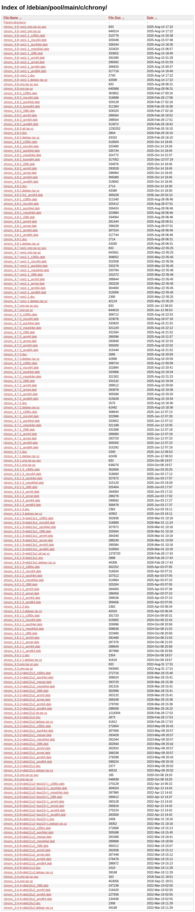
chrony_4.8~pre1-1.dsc (19, 75)
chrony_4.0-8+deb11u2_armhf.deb (27, 850)
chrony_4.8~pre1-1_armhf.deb (24, 57)
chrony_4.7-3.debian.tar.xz (22, 358)
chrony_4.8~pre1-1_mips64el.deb (26, 49)
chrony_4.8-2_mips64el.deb (22, 155)
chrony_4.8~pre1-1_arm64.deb (25, 66)
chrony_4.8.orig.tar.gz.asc (21, 84)
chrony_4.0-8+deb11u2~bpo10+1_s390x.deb (34, 783)
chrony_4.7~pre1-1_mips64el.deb (26, 270)
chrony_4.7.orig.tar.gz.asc (21, 305)
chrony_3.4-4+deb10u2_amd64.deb (28, 899)
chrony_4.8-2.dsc (15, 186)
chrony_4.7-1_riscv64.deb (21, 416)
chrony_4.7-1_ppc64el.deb (22, 420)
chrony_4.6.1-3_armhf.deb (21, 491)
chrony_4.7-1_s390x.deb (20, 412)
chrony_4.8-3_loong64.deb (22, 106)
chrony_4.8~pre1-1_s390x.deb (24, 35)
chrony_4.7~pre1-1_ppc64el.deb (26, 265)
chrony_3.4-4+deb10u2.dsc (22, 903)
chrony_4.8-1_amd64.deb (21, 235)
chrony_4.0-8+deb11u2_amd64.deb (28, 863)
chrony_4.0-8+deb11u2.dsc (22, 867)
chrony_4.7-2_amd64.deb (21, 398)
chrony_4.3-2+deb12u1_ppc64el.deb (28, 730)
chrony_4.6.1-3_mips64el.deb (24, 482)
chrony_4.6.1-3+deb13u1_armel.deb (28, 540)
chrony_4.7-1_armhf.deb (20, 434)
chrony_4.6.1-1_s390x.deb (22, 615)
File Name (11, 17)
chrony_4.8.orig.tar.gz (18, 88)
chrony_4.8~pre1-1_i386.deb (23, 53)
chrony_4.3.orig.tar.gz (18, 668)
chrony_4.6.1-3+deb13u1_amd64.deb (29, 549)
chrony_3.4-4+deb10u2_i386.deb (26, 885)
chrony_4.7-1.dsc (15, 451)
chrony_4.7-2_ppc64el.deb (22, 372)
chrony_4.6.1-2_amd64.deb (22, 602)
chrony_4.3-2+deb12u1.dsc (22, 766)
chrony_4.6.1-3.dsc (17, 509)
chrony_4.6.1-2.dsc (17, 606)
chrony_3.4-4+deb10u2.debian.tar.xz (28, 907)
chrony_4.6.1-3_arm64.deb (22, 500)
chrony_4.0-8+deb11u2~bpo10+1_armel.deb (34, 806)
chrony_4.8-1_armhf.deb (20, 221)
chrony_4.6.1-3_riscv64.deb (22, 474)
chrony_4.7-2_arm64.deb (21, 394)
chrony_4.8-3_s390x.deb (20, 93)
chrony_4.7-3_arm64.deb (21, 345)
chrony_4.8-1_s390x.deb (20, 199)
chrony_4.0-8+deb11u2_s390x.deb (27, 828)
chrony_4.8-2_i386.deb (19, 164)
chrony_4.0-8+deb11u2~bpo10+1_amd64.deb (35, 814)
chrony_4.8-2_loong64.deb (22, 159)
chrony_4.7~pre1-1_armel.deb (24, 283)
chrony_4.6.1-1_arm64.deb (22, 646)
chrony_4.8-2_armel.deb (20, 172)
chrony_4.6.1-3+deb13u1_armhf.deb (28, 535)
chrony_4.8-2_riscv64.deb (21, 146)
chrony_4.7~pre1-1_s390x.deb (24, 257)
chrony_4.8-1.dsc (15, 239)
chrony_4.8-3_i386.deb (19, 110)
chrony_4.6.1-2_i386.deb (20, 584)
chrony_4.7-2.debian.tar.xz (22, 407)
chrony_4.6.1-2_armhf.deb (21, 589)
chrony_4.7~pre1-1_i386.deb (23, 274)
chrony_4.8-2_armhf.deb (20, 168)
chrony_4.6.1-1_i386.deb (20, 633)
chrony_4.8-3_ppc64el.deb (22, 102)
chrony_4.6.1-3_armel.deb (21, 496)
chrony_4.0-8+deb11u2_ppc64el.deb (28, 832)
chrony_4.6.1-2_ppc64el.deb (23, 575)
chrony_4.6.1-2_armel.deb (21, 593)
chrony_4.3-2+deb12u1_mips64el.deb (29, 739)
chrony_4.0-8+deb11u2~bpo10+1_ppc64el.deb (35, 788)
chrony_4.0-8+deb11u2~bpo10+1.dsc (29, 819)
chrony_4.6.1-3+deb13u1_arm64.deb (29, 544)
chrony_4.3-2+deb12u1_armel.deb (27, 752)
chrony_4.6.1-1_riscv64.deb (22, 620)
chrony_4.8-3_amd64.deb (21, 124)
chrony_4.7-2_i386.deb (19, 381)
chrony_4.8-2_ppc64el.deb (22, 150)
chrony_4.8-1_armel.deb (20, 226)
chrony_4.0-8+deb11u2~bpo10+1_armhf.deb (34, 801)
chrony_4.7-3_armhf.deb (20, 336)
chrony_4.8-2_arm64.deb (21, 177)
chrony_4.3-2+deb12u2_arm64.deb (27, 704)
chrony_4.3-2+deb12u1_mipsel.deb (27, 735)
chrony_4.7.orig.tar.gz (18, 310)
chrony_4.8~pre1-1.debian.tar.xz (25, 80)
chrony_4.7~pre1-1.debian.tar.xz (25, 301)
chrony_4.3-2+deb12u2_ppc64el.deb (28, 677)
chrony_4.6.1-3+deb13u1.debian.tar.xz (30, 562)
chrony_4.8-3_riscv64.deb (21, 97)
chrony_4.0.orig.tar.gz (18, 779)
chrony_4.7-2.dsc (15, 403)
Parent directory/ (15, 22)
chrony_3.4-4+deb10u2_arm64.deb (27, 894)
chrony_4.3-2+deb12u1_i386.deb (26, 744)
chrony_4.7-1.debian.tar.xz (22, 456)
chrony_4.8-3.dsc (15, 133)
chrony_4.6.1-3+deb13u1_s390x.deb (28, 518)
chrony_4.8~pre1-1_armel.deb (24, 62)
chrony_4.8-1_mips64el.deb (22, 212)
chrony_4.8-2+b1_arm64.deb (23, 195)
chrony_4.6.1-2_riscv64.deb (22, 571)
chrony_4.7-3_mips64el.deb (22, 328)
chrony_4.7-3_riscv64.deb (21, 319)
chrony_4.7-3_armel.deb (20, 341)
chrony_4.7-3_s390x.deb (20, 314)
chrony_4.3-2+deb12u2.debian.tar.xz (28, 721)
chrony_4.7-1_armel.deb (20, 438)
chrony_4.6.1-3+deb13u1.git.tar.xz (27, 553)
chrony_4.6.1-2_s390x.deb (22, 567)
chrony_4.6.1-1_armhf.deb (21, 637)
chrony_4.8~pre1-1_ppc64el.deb (26, 44)
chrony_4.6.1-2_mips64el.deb (24, 580)
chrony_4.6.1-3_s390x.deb (22, 469)
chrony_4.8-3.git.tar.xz (19, 128)
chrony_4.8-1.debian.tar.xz (22, 243)
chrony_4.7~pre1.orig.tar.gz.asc (25, 248)
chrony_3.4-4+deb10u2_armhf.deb (27, 890)
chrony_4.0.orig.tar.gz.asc (21, 775)
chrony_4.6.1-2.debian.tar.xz (23, 611)
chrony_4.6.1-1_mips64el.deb (24, 628)
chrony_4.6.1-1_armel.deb (21, 642)
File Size (115, 17)
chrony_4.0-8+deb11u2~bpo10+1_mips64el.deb (36, 792)
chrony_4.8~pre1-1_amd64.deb (25, 71)
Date (150, 17)
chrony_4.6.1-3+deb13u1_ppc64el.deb (30, 527)
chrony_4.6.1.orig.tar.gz (19, 465)
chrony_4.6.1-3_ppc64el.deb (23, 478)
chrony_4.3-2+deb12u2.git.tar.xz (25, 713)
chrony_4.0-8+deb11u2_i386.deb (26, 845)
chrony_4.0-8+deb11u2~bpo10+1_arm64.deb (34, 810)
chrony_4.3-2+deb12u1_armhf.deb (27, 748)
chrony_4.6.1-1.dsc (17, 655)
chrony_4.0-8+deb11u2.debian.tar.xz (28, 872)
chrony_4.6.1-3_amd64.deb (22, 504)
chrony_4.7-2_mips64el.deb (22, 376)
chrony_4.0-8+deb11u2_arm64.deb (27, 859)
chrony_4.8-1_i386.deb (19, 217)
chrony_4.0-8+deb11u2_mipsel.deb (27, 836)
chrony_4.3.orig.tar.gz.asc (21, 664)
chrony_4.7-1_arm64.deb (21, 442)
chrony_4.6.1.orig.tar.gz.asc (22, 460)
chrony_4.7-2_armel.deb (20, 389)
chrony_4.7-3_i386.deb (19, 332)
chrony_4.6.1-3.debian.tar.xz (23, 513)
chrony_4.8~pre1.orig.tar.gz (22, 31)
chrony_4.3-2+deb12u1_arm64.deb (27, 757)
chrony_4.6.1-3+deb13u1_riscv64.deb (29, 522)
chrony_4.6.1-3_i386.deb (20, 487)
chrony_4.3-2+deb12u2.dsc (22, 717)
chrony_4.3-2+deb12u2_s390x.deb (27, 673)
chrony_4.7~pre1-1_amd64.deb (25, 292)
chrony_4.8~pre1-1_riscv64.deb (25, 40)
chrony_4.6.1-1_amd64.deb (22, 651)
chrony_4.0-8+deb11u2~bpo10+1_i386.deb (33, 797)
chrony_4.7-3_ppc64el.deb (22, 323)
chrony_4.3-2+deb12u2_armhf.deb (27, 695)
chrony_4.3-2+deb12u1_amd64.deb (28, 761)
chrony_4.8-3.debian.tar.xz (22, 137)
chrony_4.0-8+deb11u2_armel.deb (27, 854)
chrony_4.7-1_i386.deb (19, 429)
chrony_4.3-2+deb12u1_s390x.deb (27, 726)
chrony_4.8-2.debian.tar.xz (22, 190)
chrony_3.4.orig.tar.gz (18, 881)
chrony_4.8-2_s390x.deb (20, 142)
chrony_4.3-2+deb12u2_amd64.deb (28, 708)
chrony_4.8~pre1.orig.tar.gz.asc (25, 26)
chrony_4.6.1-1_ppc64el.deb (23, 624)
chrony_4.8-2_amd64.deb (21, 181)
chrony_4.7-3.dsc (15, 354)
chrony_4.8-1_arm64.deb (21, 230)
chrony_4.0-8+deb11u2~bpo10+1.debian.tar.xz (35, 823)
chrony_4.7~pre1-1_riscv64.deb (25, 261)
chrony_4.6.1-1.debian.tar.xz (23, 660)
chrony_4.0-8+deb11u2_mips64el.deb (29, 841)
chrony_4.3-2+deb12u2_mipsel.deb (27, 682)
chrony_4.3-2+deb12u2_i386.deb (26, 690)
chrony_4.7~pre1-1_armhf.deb (24, 279)
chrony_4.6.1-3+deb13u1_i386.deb (27, 531)
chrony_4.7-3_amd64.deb (21, 350)
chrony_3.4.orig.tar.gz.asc (21, 876)
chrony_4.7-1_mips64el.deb (22, 425)
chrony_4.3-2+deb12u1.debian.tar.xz (28, 770)
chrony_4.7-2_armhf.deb (20, 385)
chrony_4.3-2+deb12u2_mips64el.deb (29, 686)
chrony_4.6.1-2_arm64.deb (22, 597)
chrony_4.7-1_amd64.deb (21, 447)
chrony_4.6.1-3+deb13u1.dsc (23, 558)
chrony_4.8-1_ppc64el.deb (22, 208)
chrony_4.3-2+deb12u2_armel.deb (27, 699)
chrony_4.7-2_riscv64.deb (21, 367)
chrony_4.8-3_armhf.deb (20, 115)
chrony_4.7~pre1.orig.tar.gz (22, 252)
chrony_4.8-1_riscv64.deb (21, 203)
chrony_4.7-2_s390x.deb (20, 363)
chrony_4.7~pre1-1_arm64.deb (25, 288)
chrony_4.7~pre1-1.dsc (19, 296)
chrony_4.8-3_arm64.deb (21, 119)
